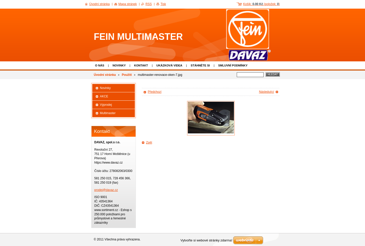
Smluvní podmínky (233, 65)
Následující (266, 92)
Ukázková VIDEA (169, 65)
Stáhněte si (200, 65)
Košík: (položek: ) (261, 4)
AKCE (104, 96)
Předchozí (154, 92)
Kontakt (141, 65)
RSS (148, 4)
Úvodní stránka (105, 75)
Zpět (149, 142)
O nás (99, 65)
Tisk (163, 4)
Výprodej (106, 105)
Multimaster (108, 113)
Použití (127, 75)
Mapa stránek (127, 4)
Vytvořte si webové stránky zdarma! (206, 240)
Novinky (119, 65)
